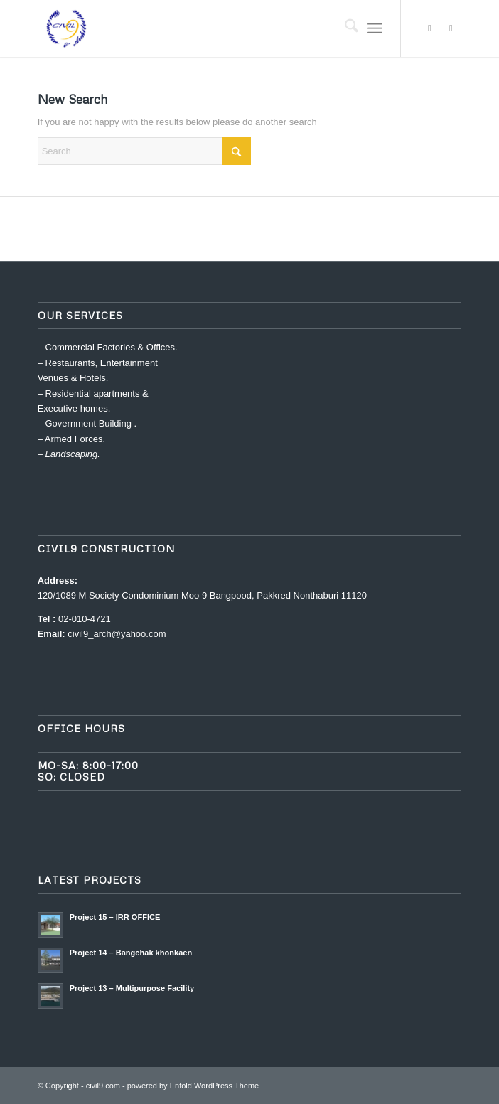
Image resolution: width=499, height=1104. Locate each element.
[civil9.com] (207, 28)
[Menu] (374, 28)
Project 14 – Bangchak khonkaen (131, 952)
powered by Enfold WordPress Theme (193, 1085)
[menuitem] (344, 28)
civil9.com (103, 1085)
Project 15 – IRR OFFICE (115, 917)
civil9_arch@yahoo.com (117, 633)
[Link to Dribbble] (450, 28)
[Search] (344, 28)
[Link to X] (429, 28)
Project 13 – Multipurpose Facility (132, 988)
